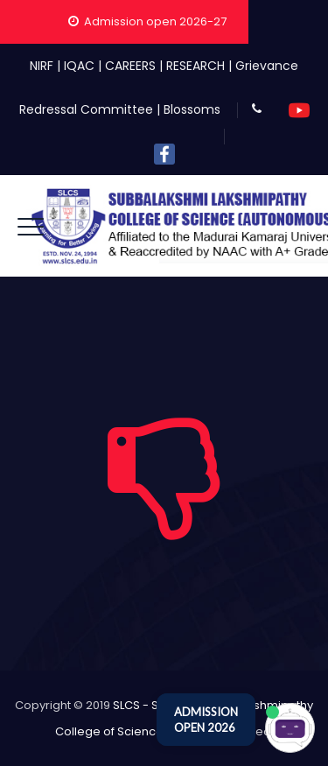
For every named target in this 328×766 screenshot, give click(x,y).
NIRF (41, 65)
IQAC (79, 65)
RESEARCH (195, 65)
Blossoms (192, 109)
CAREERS (130, 65)
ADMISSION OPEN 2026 (206, 719)
